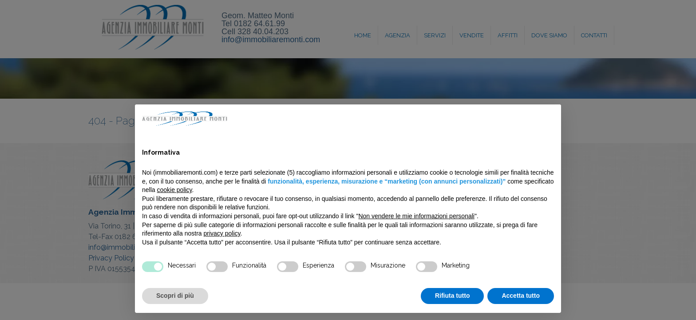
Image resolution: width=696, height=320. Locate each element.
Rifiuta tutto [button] (452, 295)
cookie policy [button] (174, 189)
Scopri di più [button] (175, 295)
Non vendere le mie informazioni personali (416, 216)
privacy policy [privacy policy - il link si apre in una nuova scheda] (222, 233)
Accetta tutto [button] (521, 295)
